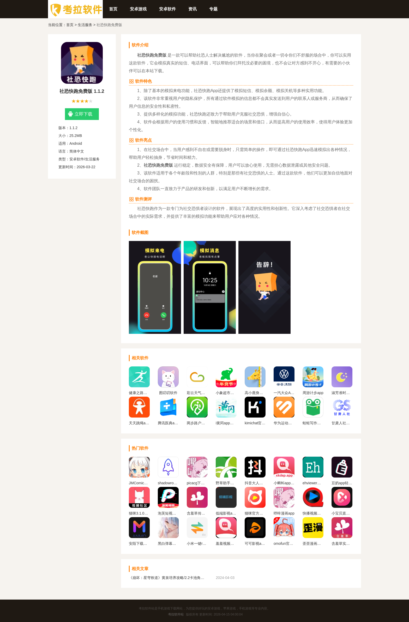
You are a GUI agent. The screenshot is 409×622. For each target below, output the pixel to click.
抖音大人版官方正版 (255, 483)
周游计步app (313, 393)
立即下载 (80, 114)
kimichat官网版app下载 (255, 423)
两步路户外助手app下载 (197, 423)
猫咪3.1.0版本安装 (139, 513)
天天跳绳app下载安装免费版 (139, 423)
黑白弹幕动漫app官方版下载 (168, 543)
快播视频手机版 (313, 513)
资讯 (192, 9)
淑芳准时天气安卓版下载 (342, 393)
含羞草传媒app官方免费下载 (197, 513)
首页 (113, 9)
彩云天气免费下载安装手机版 (197, 393)
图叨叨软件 (168, 393)
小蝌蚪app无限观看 (284, 483)
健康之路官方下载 (139, 393)
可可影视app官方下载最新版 (255, 543)
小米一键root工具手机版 (197, 543)
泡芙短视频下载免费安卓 (168, 513)
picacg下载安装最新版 (197, 483)
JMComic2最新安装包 (139, 483)
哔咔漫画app (284, 513)
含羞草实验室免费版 (342, 543)
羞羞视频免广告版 (226, 543)
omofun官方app (284, 543)
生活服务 (85, 25)
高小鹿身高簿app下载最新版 (255, 393)
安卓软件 (167, 9)
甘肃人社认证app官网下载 (342, 423)
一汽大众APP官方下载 (284, 393)
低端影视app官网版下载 (226, 513)
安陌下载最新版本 (139, 543)
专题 (213, 9)
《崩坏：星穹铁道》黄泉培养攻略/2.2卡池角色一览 (168, 578)
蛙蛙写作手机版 (313, 423)
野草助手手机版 (226, 483)
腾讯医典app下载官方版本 (168, 423)
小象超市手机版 (226, 393)
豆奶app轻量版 (342, 483)
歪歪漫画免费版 (313, 543)
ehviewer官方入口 (313, 483)
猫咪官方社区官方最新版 (255, 513)
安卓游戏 (138, 9)
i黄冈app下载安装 (226, 423)
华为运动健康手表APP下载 (284, 423)
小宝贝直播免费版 (342, 513)
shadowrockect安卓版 (168, 483)
